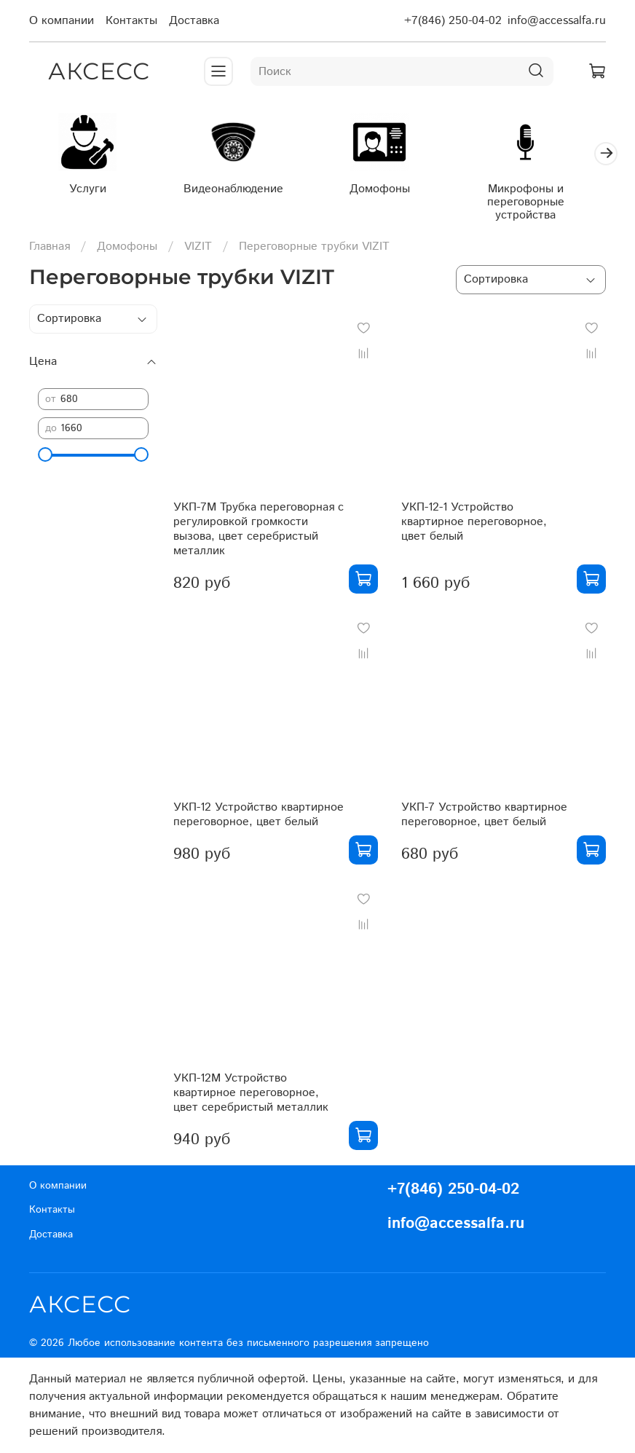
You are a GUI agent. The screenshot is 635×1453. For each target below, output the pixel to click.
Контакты (131, 20)
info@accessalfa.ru (557, 20)
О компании (61, 20)
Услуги (90, 192)
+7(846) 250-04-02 (453, 20)
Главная (49, 248)
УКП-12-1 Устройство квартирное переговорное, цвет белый (474, 525)
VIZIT (198, 248)
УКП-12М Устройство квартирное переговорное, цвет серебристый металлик (250, 1096)
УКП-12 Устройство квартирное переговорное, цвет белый (258, 817)
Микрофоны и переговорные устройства (544, 205)
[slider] (45, 457)
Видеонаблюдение (242, 192)
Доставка (194, 20)
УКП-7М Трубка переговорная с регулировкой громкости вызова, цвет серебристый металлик (258, 532)
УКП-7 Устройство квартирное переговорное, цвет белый (484, 817)
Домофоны (393, 192)
